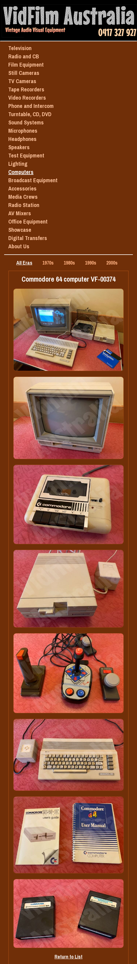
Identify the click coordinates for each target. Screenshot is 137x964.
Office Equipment (28, 221)
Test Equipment (26, 155)
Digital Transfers (27, 238)
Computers (20, 172)
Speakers (19, 147)
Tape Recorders (26, 89)
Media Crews (23, 196)
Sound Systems (26, 122)
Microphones (22, 130)
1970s (48, 262)
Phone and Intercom (31, 106)
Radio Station (23, 205)
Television (20, 48)
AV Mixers (19, 213)
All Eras (24, 262)
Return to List (68, 956)
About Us (18, 246)
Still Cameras (23, 73)
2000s (112, 262)
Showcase (19, 229)
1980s (69, 262)
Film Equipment (26, 64)
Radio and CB (23, 56)
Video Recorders (27, 97)
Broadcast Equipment (33, 180)
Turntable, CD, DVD (29, 114)
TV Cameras (22, 81)
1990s (90, 262)
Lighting (17, 163)
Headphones (22, 139)
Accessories (22, 188)
